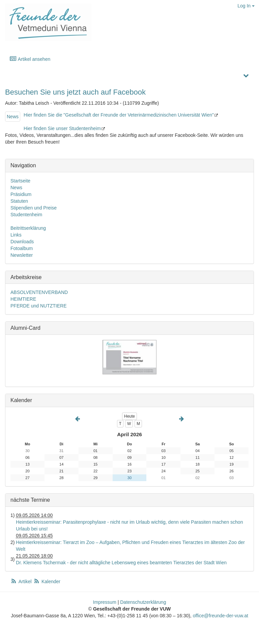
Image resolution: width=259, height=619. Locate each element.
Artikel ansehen (29, 59)
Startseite (20, 180)
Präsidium (20, 194)
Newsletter (21, 255)
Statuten (19, 201)
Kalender (47, 581)
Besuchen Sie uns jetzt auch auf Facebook (75, 92)
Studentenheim (26, 214)
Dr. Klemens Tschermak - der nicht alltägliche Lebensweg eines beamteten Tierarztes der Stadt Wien (121, 562)
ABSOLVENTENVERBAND (39, 292)
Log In (246, 5)
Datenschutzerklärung (143, 602)
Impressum (104, 602)
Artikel (21, 581)
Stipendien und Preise (33, 208)
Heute (129, 416)
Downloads (22, 241)
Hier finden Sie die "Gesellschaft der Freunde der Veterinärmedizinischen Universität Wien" (119, 115)
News (13, 116)
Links (16, 235)
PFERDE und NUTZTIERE (38, 305)
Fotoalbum (21, 248)
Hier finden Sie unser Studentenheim (62, 128)
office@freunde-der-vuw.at (220, 615)
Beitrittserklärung (28, 228)
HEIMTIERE (23, 299)
